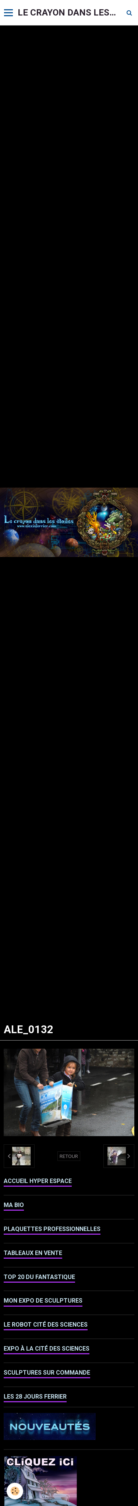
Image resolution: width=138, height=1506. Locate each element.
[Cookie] (15, 1491)
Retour (69, 1156)
